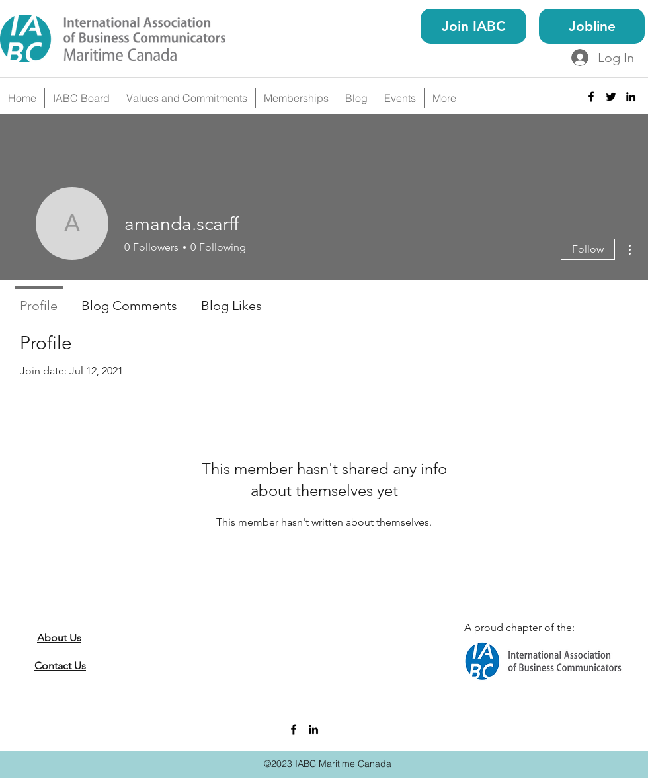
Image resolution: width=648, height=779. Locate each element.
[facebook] (591, 96)
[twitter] (611, 96)
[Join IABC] (473, 26)
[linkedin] (630, 96)
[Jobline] (592, 26)
